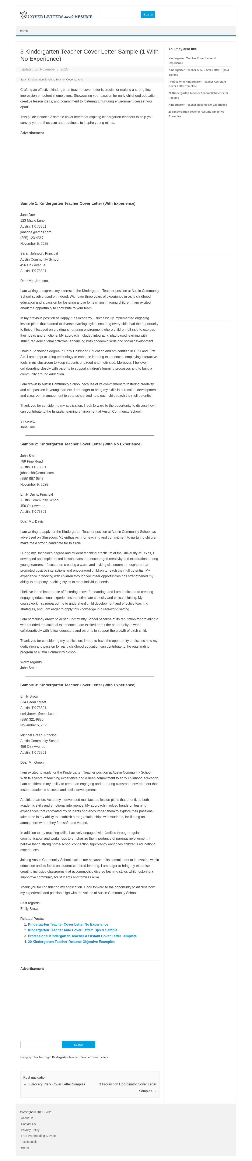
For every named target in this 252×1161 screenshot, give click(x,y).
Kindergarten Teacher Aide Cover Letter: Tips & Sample (72, 930)
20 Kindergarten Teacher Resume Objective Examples (71, 942)
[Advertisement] (90, 165)
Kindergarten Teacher (41, 79)
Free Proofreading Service (38, 1136)
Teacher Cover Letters (69, 79)
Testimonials (29, 1141)
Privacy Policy (30, 1130)
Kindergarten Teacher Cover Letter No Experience (68, 924)
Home (24, 30)
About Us (27, 1118)
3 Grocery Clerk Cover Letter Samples (54, 1084)
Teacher (38, 1057)
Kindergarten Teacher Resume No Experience (197, 104)
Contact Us (28, 1124)
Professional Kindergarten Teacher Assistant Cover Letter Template (82, 936)
